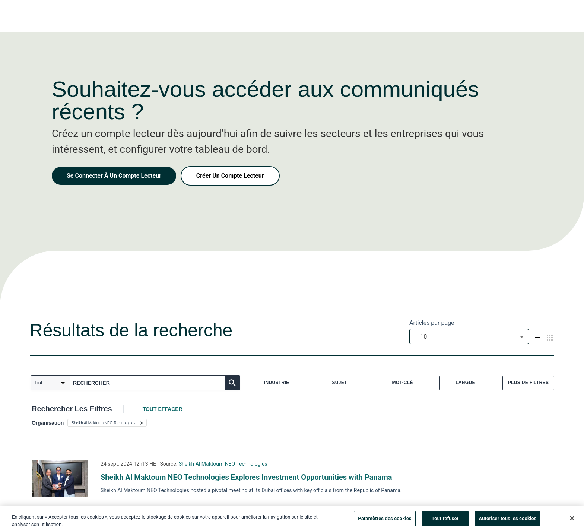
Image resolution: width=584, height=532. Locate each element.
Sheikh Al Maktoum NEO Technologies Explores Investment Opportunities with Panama (246, 477)
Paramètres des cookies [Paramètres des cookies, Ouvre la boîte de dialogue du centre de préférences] (384, 520)
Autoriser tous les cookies (508, 520)
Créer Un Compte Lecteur (230, 175)
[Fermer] (572, 520)
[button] (107, 423)
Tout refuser (445, 520)
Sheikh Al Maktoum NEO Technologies (223, 464)
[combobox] (469, 336)
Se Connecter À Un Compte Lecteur (114, 175)
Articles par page (431, 322)
